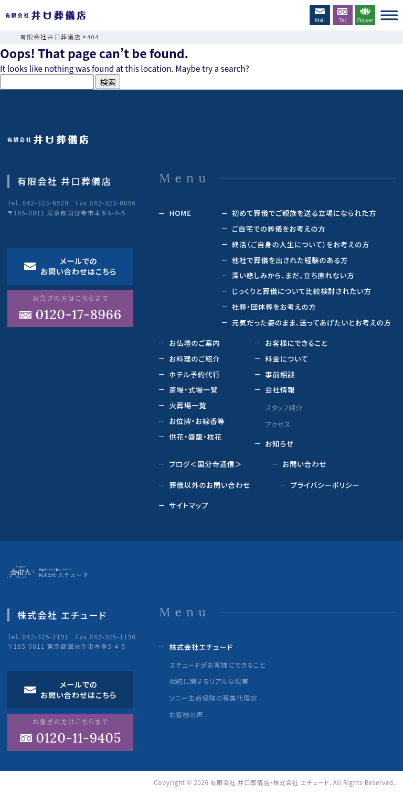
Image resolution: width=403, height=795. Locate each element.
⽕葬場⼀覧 (187, 405)
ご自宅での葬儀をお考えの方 (279, 228)
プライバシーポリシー (325, 485)
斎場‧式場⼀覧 (193, 389)
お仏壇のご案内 (194, 342)
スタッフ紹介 (284, 407)
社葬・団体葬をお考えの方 (274, 306)
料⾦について (286, 358)
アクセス (277, 424)
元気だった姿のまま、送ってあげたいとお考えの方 (311, 322)
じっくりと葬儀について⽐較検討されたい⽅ (302, 291)
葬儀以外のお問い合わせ (209, 485)
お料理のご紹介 (194, 358)
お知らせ (279, 443)
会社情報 (280, 389)
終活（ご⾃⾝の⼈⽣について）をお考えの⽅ (300, 244)
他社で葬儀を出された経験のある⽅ (290, 260)
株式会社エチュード (200, 646)
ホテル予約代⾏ (194, 374)
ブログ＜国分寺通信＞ (205, 464)
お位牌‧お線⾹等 (197, 421)
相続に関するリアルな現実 (208, 681)
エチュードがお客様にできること (217, 665)
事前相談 (280, 374)
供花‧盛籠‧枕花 (195, 436)
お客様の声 (186, 715)
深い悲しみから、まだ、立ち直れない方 (293, 275)
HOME (180, 213)
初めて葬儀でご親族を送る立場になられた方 (304, 213)
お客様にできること (296, 342)
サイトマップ (188, 505)
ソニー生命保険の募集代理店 (213, 698)
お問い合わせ (304, 464)
